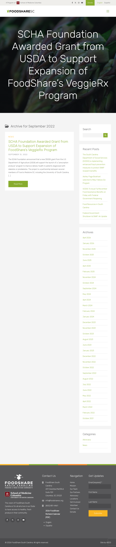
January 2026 (88, 244)
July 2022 (87, 385)
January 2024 (88, 318)
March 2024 (87, 306)
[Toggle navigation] (108, 11)
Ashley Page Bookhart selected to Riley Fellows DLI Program (94, 180)
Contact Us (74, 509)
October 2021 (88, 419)
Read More (18, 185)
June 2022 (87, 391)
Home (72, 482)
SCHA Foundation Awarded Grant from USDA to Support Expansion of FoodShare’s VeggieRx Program (38, 146)
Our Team (73, 489)
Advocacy (87, 440)
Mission (73, 486)
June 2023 (87, 346)
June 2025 (87, 261)
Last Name (93, 502)
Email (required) (95, 482)
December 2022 (89, 357)
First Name (93, 492)
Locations (74, 499)
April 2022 (87, 402)
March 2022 (87, 408)
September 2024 (89, 289)
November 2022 (89, 363)
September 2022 (89, 374)
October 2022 (88, 368)
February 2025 (89, 272)
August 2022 (88, 380)
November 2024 (89, 278)
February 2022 (89, 413)
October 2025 (88, 255)
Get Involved (75, 502)
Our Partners (75, 492)
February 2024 (89, 312)
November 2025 (89, 250)
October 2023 (88, 334)
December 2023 (89, 323)
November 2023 (89, 329)
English (100, 3)
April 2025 (87, 267)
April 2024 (87, 301)
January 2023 (88, 351)
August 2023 (88, 340)
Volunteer (74, 505)
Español (107, 3)
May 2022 (87, 397)
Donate (90, 3)
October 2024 (88, 284)
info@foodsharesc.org (54, 500)
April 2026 (87, 239)
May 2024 (87, 295)
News (11, 137)
